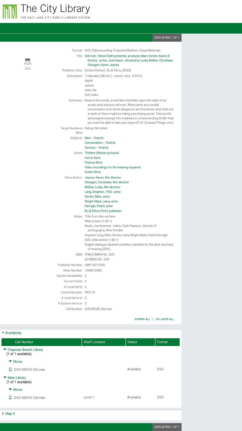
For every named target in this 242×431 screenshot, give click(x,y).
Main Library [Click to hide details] (14, 378)
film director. (103, 177)
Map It (10, 414)
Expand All (142, 319)
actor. (103, 191)
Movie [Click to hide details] (15, 362)
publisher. (103, 211)
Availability (13, 333)
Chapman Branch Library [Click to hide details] (23, 350)
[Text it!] (10, 370)
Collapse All (164, 319)
